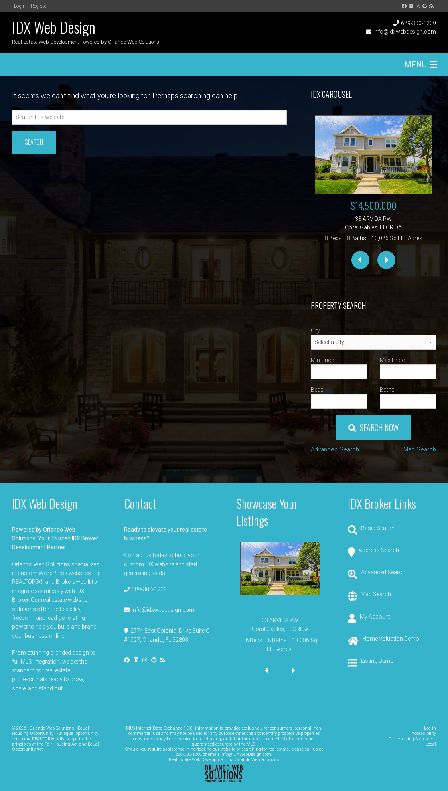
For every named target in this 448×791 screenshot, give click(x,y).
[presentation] (360, 260)
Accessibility (424, 733)
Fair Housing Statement (412, 739)
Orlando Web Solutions (257, 759)
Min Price (322, 360)
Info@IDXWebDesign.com (245, 754)
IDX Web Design (53, 27)
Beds (317, 389)
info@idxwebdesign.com (404, 31)
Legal (431, 744)
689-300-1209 (418, 23)
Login (20, 6)
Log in (430, 728)
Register (39, 6)
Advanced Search (335, 449)
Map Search (419, 449)
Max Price (392, 360)
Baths (387, 389)
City (315, 330)
